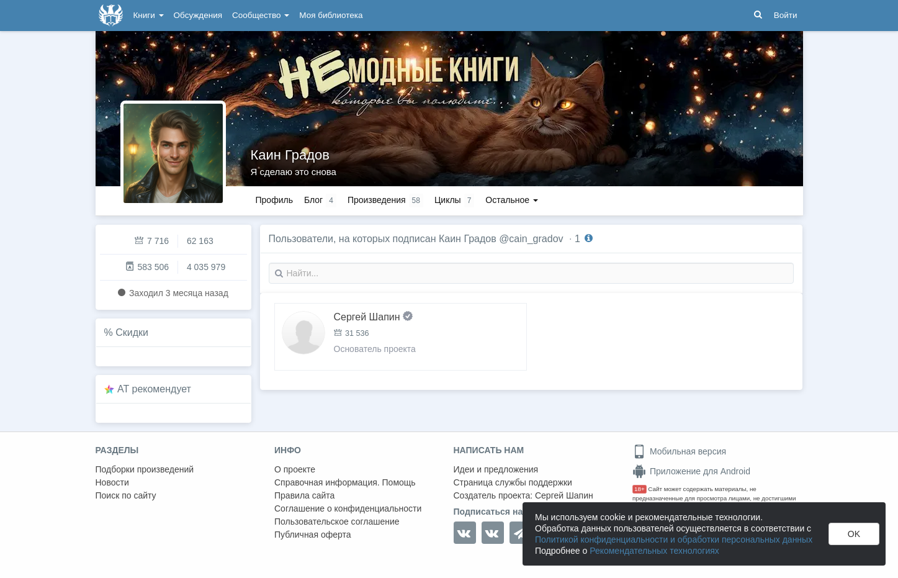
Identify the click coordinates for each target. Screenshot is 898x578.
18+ (639, 488)
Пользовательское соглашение (337, 521)
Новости (112, 482)
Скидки (131, 332)
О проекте (294, 469)
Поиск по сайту (126, 495)
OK (854, 534)
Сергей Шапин (564, 495)
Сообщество (260, 15)
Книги (148, 15)
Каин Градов (290, 155)
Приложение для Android (691, 471)
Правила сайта (304, 495)
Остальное (511, 200)
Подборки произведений (145, 469)
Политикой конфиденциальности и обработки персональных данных (673, 539)
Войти (785, 15)
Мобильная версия (679, 451)
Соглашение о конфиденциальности (347, 508)
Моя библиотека (330, 15)
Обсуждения (198, 15)
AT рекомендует (154, 389)
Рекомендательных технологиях (654, 551)
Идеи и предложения (496, 469)
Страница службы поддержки (513, 482)
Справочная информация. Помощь (345, 482)
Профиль (274, 200)
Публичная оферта (312, 535)
